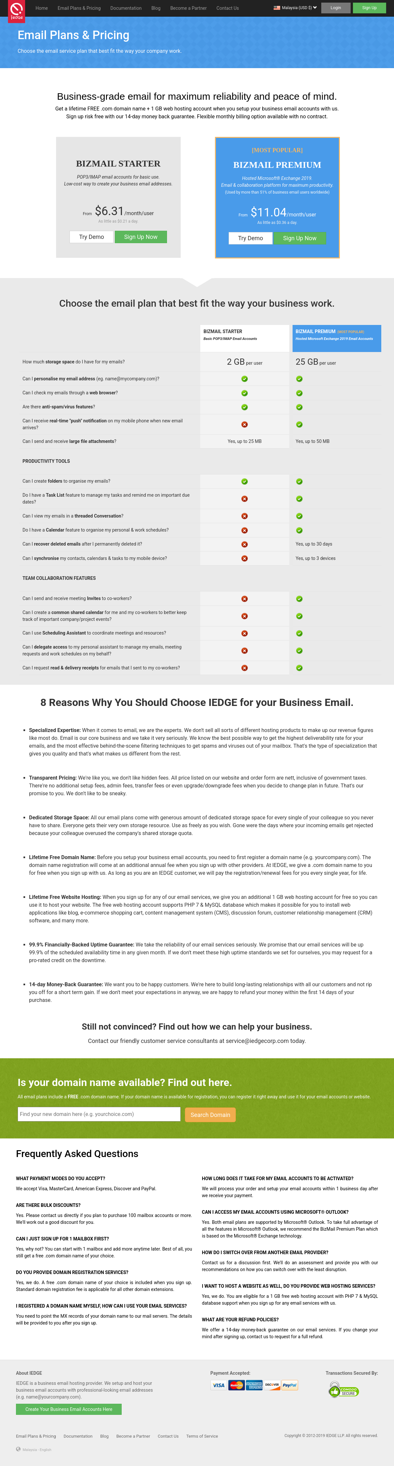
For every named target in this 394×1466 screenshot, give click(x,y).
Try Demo (91, 236)
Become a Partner (188, 8)
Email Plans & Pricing (79, 8)
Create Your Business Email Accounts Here (68, 1409)
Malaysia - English (37, 1450)
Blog (155, 8)
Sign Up (369, 7)
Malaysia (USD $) (299, 8)
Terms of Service (202, 1436)
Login (336, 7)
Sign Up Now (141, 236)
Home (42, 8)
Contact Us (228, 8)
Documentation (126, 8)
